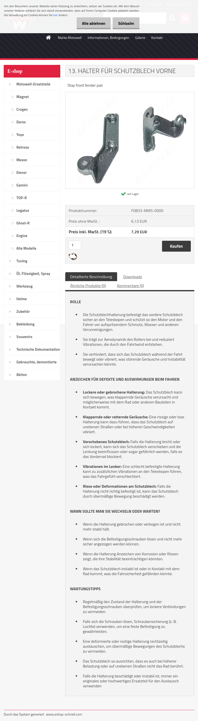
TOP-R (21, 198)
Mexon (21, 160)
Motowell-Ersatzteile (33, 84)
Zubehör (23, 311)
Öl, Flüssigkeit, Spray (33, 273)
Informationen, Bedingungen (108, 37)
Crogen (22, 109)
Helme (21, 299)
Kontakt (157, 37)
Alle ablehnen (91, 23)
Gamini (22, 185)
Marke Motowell (70, 37)
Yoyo (20, 134)
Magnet (22, 97)
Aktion (21, 374)
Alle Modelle (26, 248)
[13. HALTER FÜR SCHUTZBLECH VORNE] (130, 94)
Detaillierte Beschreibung (91, 277)
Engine (21, 236)
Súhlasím (125, 23)
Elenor (21, 172)
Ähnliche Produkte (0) (88, 286)
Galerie (140, 37)
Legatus (22, 210)
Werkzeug (24, 286)
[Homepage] (48, 37)
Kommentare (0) (130, 286)
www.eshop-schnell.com (64, 714)
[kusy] (75, 245)
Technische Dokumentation (38, 349)
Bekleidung (25, 324)
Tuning (21, 261)
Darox (21, 122)
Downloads (132, 277)
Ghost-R (23, 223)
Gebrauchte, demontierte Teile (36, 363)
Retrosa (22, 147)
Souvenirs (24, 337)
